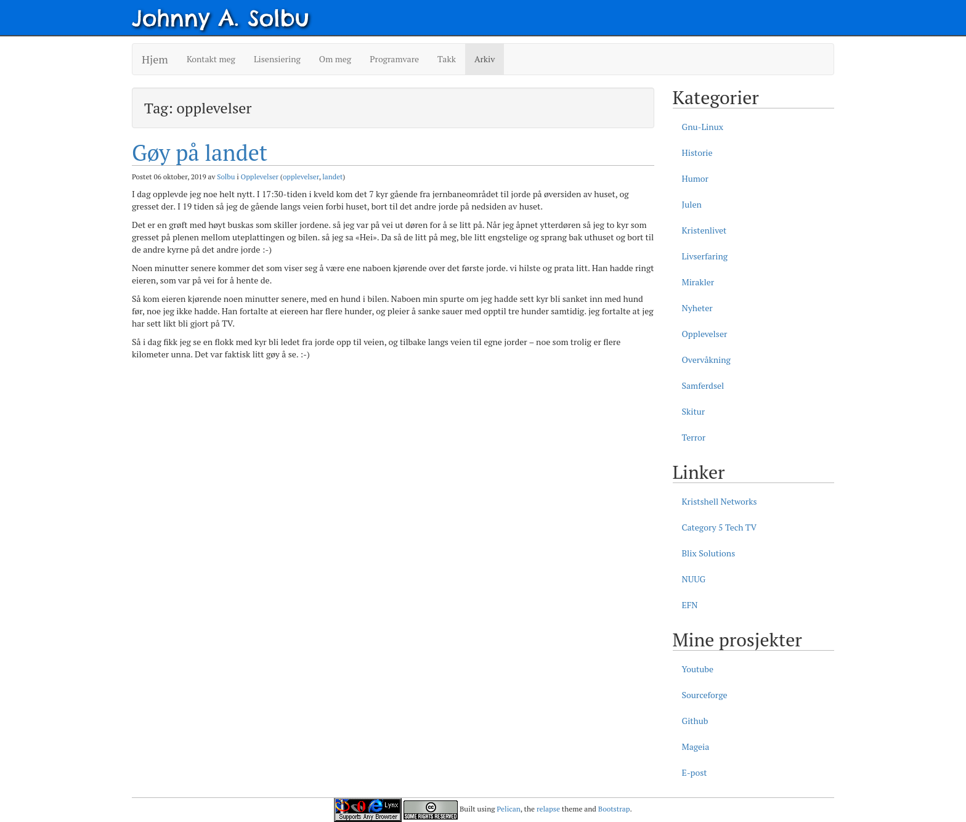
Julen (692, 204)
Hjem (155, 59)
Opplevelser (259, 176)
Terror (694, 437)
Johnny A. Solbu (220, 18)
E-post (694, 772)
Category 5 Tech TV (719, 527)
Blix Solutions (709, 553)
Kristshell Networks (719, 501)
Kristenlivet (704, 230)
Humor (695, 178)
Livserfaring (705, 256)
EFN (690, 605)
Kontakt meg (211, 59)
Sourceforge (705, 695)
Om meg (335, 59)
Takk (446, 59)
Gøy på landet (199, 152)
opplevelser (301, 176)
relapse (548, 808)
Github (695, 720)
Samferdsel (703, 385)
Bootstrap (614, 808)
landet (332, 176)
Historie (697, 152)
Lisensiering (277, 59)
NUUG (694, 579)
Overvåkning (706, 359)
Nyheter (697, 308)
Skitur (693, 411)
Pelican (508, 808)
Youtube (697, 669)
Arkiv (484, 59)
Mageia (696, 746)
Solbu (226, 176)
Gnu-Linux (702, 126)
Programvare (394, 59)
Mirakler (698, 282)
